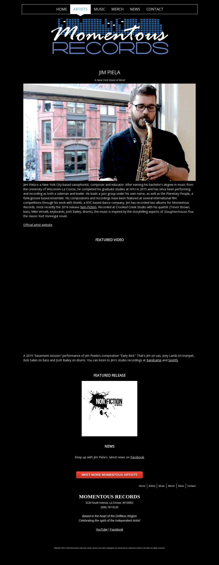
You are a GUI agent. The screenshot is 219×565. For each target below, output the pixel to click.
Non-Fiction (88, 207)
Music (99, 9)
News (135, 9)
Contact (154, 9)
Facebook (137, 457)
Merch (117, 9)
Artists (80, 9)
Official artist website (37, 225)
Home (61, 9)
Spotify (173, 360)
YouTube (102, 529)
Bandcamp (153, 360)
